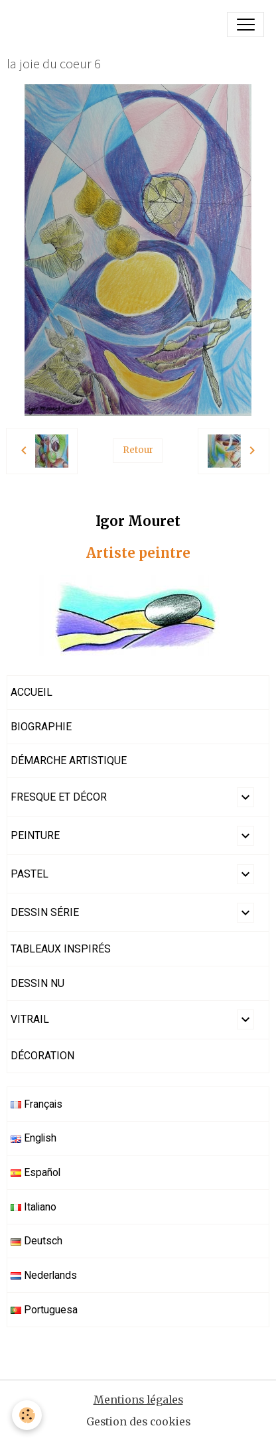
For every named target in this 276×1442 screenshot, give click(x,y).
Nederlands (44, 1275)
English (33, 1138)
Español (35, 1172)
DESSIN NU (37, 983)
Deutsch (36, 1240)
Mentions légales (138, 1400)
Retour (138, 450)
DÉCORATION (42, 1055)
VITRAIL (30, 1019)
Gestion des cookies (138, 1421)
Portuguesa (44, 1309)
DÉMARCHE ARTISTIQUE (69, 760)
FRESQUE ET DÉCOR (59, 797)
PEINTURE (35, 835)
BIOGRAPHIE (41, 726)
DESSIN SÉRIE (45, 912)
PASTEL (29, 874)
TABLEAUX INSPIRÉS (61, 949)
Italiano (33, 1207)
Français (36, 1104)
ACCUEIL (31, 692)
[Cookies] (27, 1415)
